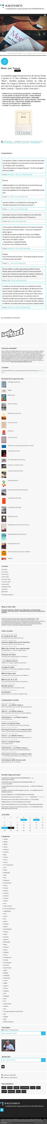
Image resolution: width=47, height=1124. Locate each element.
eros (5, 867)
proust (4, 1087)
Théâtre (6, 1006)
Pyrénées (6, 965)
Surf (5, 1001)
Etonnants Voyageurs (7, 609)
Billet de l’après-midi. (8, 673)
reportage (6, 975)
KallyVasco (14, 5)
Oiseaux (6, 932)
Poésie (36, 141)
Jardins (6, 901)
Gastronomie (7, 883)
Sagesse (40, 141)
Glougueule (26, 609)
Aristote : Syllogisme (7, 794)
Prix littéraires (8, 957)
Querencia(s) (7, 968)
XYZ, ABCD (35, 799)
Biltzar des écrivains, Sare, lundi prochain (15, 648)
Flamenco (6, 880)
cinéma (6, 857)
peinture (6, 939)
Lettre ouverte (8, 906)
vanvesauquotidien (7, 784)
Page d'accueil (32, 53)
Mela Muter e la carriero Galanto (10, 797)
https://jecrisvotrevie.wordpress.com (21, 361)
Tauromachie (7, 1003)
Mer (5, 919)
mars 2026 (4, 572)
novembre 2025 (6, 582)
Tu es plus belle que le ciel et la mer (15, 142)
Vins (5, 1014)
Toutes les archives (7, 594)
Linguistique (7, 911)
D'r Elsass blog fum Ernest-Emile (21, 802)
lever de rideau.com (9, 908)
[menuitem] (18, 53)
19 (4, 827)
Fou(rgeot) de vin (35, 609)
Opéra (5, 934)
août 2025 (4, 589)
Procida (6, 960)
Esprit (5, 870)
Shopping (6, 996)
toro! (5, 1009)
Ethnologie (7, 872)
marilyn (10, 1087)
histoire (6, 890)
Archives (6, 852)
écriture (16, 1087)
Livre (22, 141)
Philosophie (7, 942)
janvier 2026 (5, 577)
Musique (6, 924)
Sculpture (6, 991)
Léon (3, 705)
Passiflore (4, 611)
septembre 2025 (6, 586)
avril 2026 (4, 569)
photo (38, 1087)
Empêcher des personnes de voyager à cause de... (15, 790)
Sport (2, 142)
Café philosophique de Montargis (24, 794)
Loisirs (5, 916)
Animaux (6, 849)
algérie (6, 841)
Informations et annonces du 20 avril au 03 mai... (15, 807)
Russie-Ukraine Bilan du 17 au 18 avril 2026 (13, 804)
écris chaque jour (8, 865)
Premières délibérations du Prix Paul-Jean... (15, 642)
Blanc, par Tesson (10, 68)
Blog (5, 854)
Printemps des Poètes (8, 655)
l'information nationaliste (35, 804)
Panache (31, 141)
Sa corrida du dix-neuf (9, 636)
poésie (18, 1091)
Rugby (5, 983)
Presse (6, 955)
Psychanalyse (7, 962)
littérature (11, 1091)
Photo (5, 944)
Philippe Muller (5, 802)
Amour (6, 847)
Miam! (5, 921)
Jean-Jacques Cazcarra (8, 729)
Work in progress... (9, 1021)
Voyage (27, 142)
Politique (6, 952)
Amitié (5, 844)
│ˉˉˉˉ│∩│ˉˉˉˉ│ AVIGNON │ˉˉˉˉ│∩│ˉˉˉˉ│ (34, 797)
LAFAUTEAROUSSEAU (7, 779)
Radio (5, 970)
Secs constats (42, 53)
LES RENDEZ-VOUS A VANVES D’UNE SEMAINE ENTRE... (17, 782)
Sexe (5, 993)
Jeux (5, 903)
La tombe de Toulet (7, 667)
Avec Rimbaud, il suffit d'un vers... (17, 53)
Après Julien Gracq (13, 611)
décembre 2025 (6, 579)
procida (4, 1091)
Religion (6, 973)
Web (5, 1019)
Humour (6, 898)
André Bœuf (5, 717)
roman (5, 980)
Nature (26, 141)
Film (5, 877)
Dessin (6, 862)
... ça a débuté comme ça (9, 661)
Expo (5, 875)
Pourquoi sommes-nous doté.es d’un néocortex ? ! (15, 799)
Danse (5, 859)
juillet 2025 (4, 591)
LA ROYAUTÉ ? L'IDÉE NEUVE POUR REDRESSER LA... (16, 778)
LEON (9, 221)
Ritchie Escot (18, 609)
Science (6, 988)
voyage (33, 1087)
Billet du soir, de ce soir (9, 679)
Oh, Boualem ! (6, 692)
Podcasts (6, 947)
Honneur (6, 893)
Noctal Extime (8, 929)
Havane (6, 888)
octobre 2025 (5, 584)
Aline (3, 711)
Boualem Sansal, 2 (7, 686)
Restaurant (7, 978)
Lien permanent (6, 141)
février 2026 (5, 574)
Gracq (5, 885)
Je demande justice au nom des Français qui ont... (15, 786)
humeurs (6, 896)
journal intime (25, 1087)
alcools (6, 839)
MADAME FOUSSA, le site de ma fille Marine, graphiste (23, 611)
